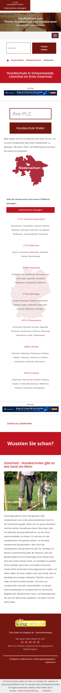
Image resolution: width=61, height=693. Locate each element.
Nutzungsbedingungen (44, 659)
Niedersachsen (33, 60)
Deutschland (15, 60)
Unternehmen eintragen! (30, 210)
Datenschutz (26, 659)
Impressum (50, 662)
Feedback (14, 659)
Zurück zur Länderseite (19, 423)
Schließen (47, 691)
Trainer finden (44, 48)
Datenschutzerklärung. (28, 691)
